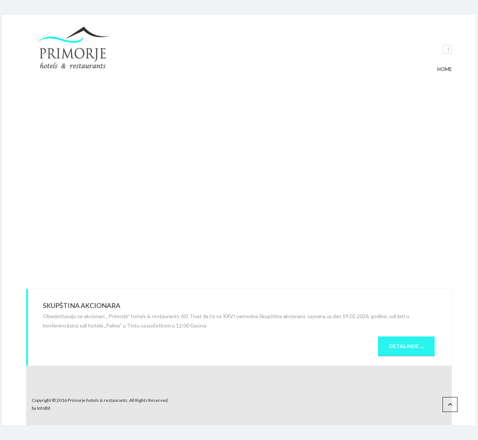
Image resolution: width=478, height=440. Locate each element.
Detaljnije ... (406, 346)
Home (444, 69)
